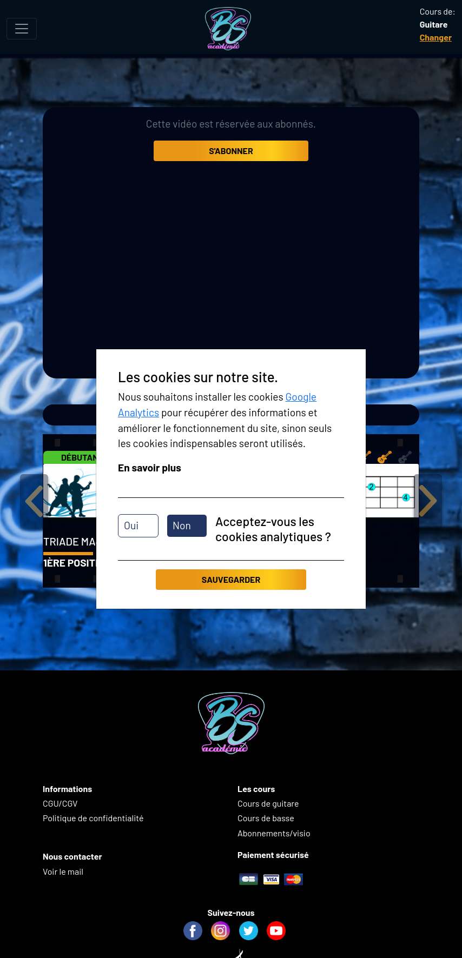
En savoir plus (149, 467)
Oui (131, 525)
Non (182, 525)
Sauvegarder (231, 579)
